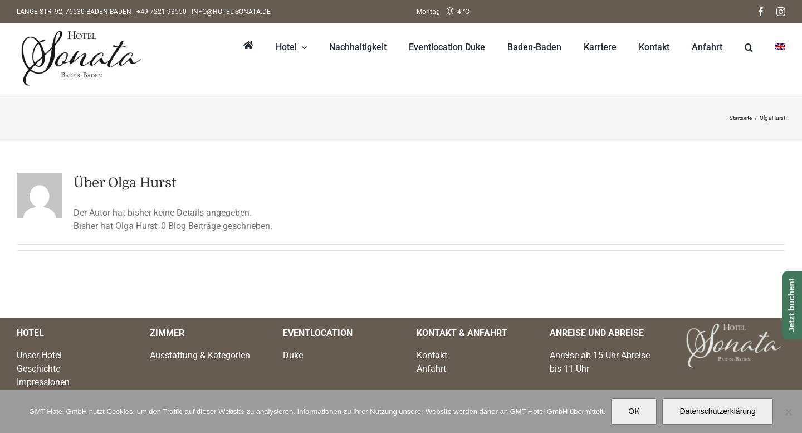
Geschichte (38, 368)
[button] (737, 47)
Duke (293, 355)
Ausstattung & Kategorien (200, 355)
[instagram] (780, 11)
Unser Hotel (39, 355)
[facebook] (760, 11)
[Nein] (788, 411)
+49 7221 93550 (161, 12)
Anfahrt (431, 368)
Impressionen (43, 382)
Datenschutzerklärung (717, 411)
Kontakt (432, 355)
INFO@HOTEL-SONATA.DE (231, 12)
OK (633, 411)
